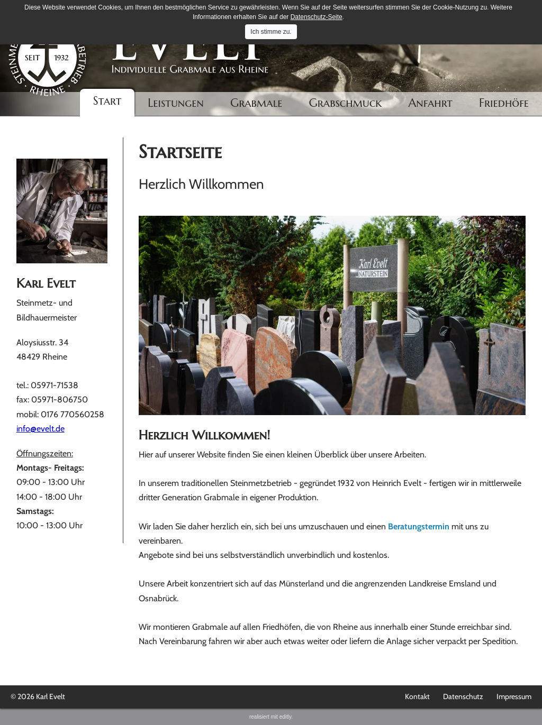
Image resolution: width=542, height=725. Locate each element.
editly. (286, 717)
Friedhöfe (504, 103)
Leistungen (176, 103)
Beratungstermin (418, 526)
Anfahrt (430, 103)
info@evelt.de (40, 429)
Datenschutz (463, 696)
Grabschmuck (345, 103)
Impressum (513, 696)
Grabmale (256, 103)
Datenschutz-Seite (316, 17)
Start (107, 101)
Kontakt (417, 696)
